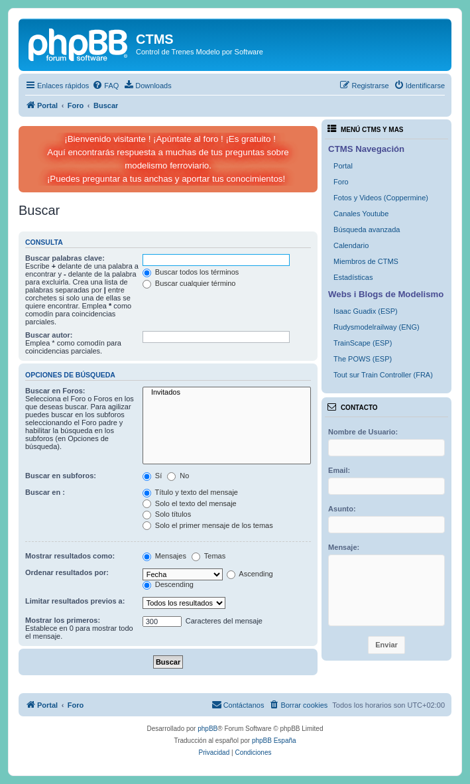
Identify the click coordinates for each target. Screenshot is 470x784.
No (178, 476)
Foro (341, 182)
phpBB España (274, 740)
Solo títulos (167, 514)
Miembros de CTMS (365, 261)
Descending (168, 584)
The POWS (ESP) (362, 359)
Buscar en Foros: (55, 391)
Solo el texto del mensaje (190, 503)
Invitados (227, 392)
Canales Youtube (360, 214)
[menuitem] (105, 86)
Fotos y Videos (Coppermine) (380, 198)
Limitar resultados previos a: (75, 601)
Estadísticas (353, 277)
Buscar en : (45, 492)
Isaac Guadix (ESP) (365, 311)
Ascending (250, 574)
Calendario (351, 245)
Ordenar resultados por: (67, 572)
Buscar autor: (49, 335)
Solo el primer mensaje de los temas (208, 525)
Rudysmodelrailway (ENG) (376, 327)
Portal (343, 166)
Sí (152, 476)
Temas (208, 556)
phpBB (207, 728)
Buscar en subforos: (60, 476)
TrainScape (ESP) (362, 343)
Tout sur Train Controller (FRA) (383, 375)
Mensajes (164, 556)
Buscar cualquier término (189, 283)
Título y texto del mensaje (190, 492)
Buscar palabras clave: (65, 258)
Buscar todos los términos (191, 272)
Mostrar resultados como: (70, 556)
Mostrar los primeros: (62, 620)
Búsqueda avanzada (366, 229)
